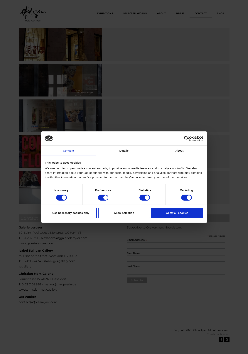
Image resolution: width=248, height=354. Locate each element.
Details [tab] (124, 150)
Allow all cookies (177, 213)
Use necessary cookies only (70, 213)
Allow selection (124, 213)
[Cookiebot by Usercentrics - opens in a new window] (187, 138)
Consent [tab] (68, 150)
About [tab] (180, 150)
